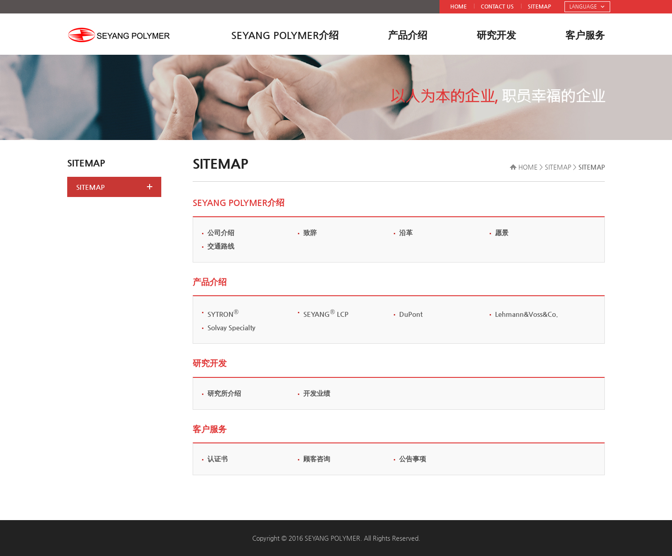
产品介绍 (407, 35)
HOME (458, 6)
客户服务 (585, 35)
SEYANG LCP (326, 314)
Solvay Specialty (231, 327)
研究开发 (496, 35)
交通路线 (220, 246)
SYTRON (223, 314)
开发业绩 (316, 393)
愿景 (501, 232)
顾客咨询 (316, 459)
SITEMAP (539, 6)
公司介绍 (220, 232)
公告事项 (412, 459)
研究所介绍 (224, 393)
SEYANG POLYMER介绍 (285, 35)
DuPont (410, 314)
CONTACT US (497, 6)
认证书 (217, 459)
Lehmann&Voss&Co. (526, 314)
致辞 (310, 232)
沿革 (406, 232)
